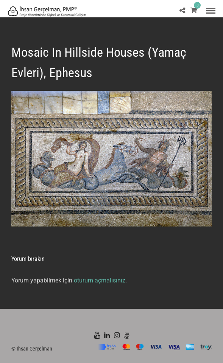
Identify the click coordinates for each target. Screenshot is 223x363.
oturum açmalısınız (99, 280)
